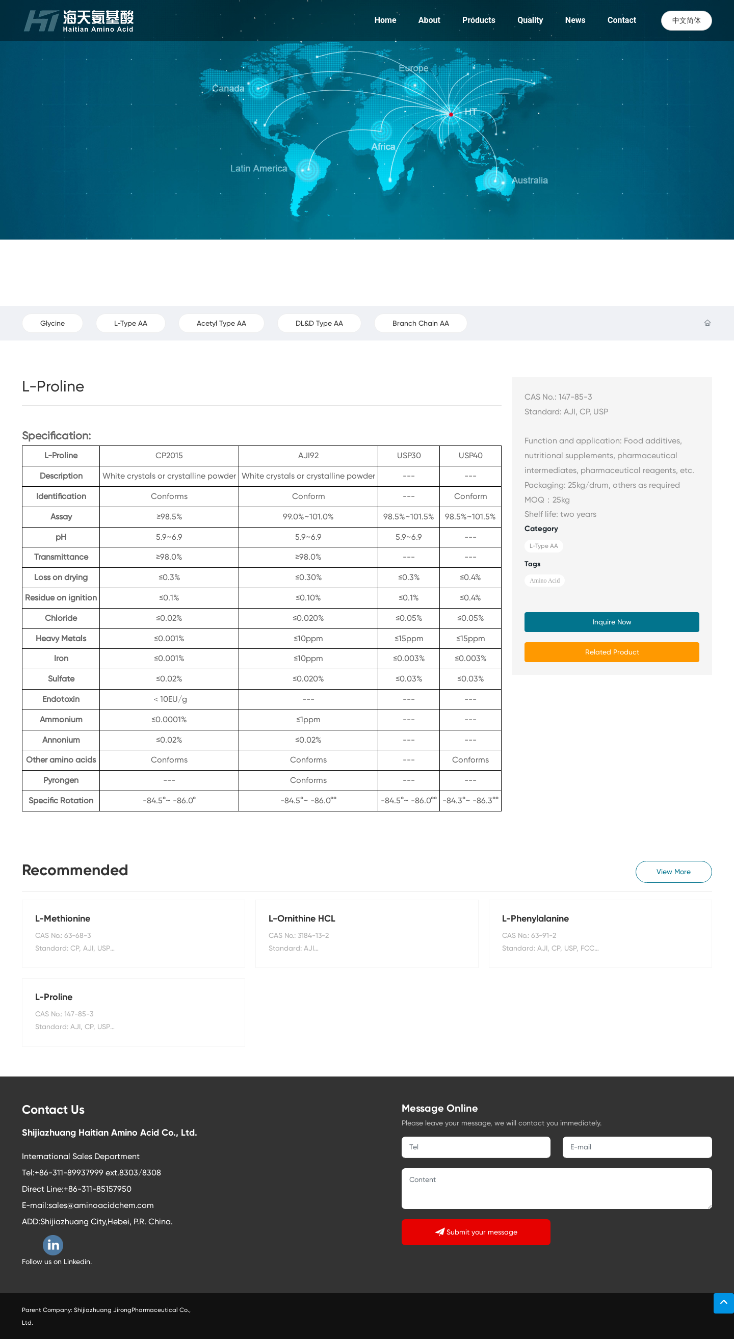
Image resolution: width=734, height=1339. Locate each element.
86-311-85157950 (100, 1189)
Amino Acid (545, 580)
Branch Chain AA (420, 323)
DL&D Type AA (319, 323)
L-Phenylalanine (535, 918)
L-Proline (53, 997)
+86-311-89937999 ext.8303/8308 (98, 1172)
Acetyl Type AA (221, 323)
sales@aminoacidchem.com (101, 1205)
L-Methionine (62, 918)
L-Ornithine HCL (302, 918)
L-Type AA (130, 323)
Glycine (52, 323)
